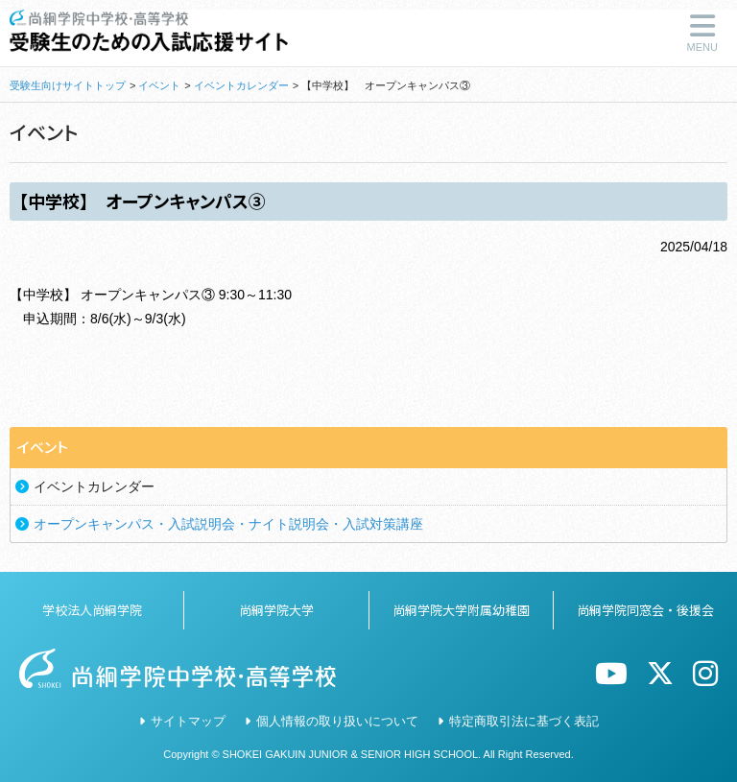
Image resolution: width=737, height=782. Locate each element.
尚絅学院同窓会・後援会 (645, 610)
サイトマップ (188, 721)
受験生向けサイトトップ (68, 85)
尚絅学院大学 (276, 610)
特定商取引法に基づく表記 (524, 721)
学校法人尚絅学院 (92, 610)
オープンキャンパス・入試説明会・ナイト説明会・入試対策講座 (228, 524)
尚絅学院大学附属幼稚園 (461, 610)
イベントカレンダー (241, 85)
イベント (159, 85)
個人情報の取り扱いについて (337, 721)
